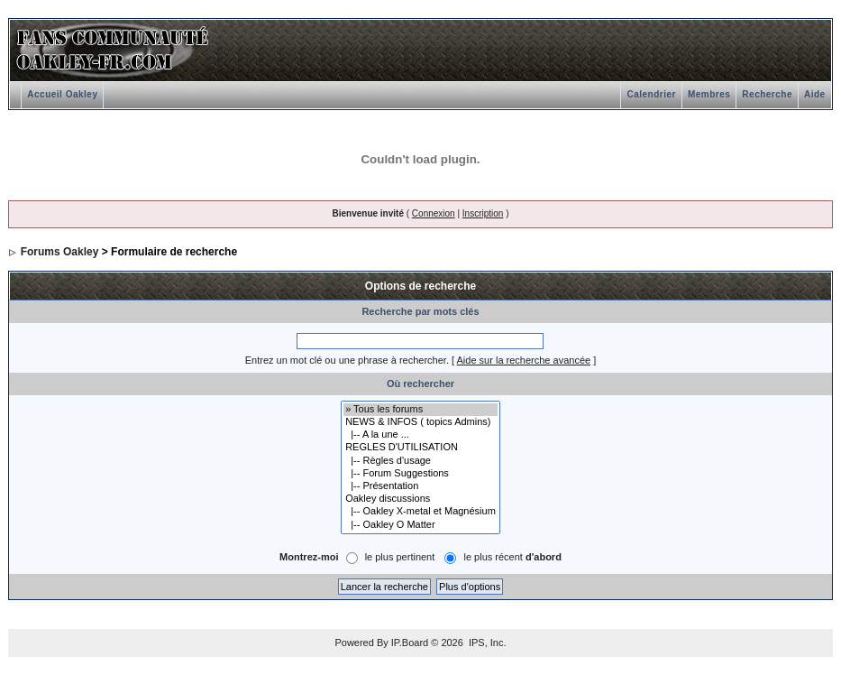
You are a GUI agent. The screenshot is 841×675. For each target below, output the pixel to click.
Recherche (767, 94)
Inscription (483, 213)
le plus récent (512, 556)
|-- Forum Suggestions (420, 473)
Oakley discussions (420, 499)
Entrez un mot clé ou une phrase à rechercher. (347, 360)
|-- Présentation (420, 486)
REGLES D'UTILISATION (420, 447)
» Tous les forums (420, 409)
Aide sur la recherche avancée (524, 360)
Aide (815, 94)
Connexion (433, 213)
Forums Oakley (60, 251)
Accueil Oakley (62, 94)
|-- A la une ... (420, 435)
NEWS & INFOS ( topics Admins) (420, 422)
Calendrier (650, 94)
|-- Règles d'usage (420, 461)
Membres (709, 94)
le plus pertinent (400, 556)
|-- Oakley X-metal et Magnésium (420, 511)
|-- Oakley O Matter (420, 525)
